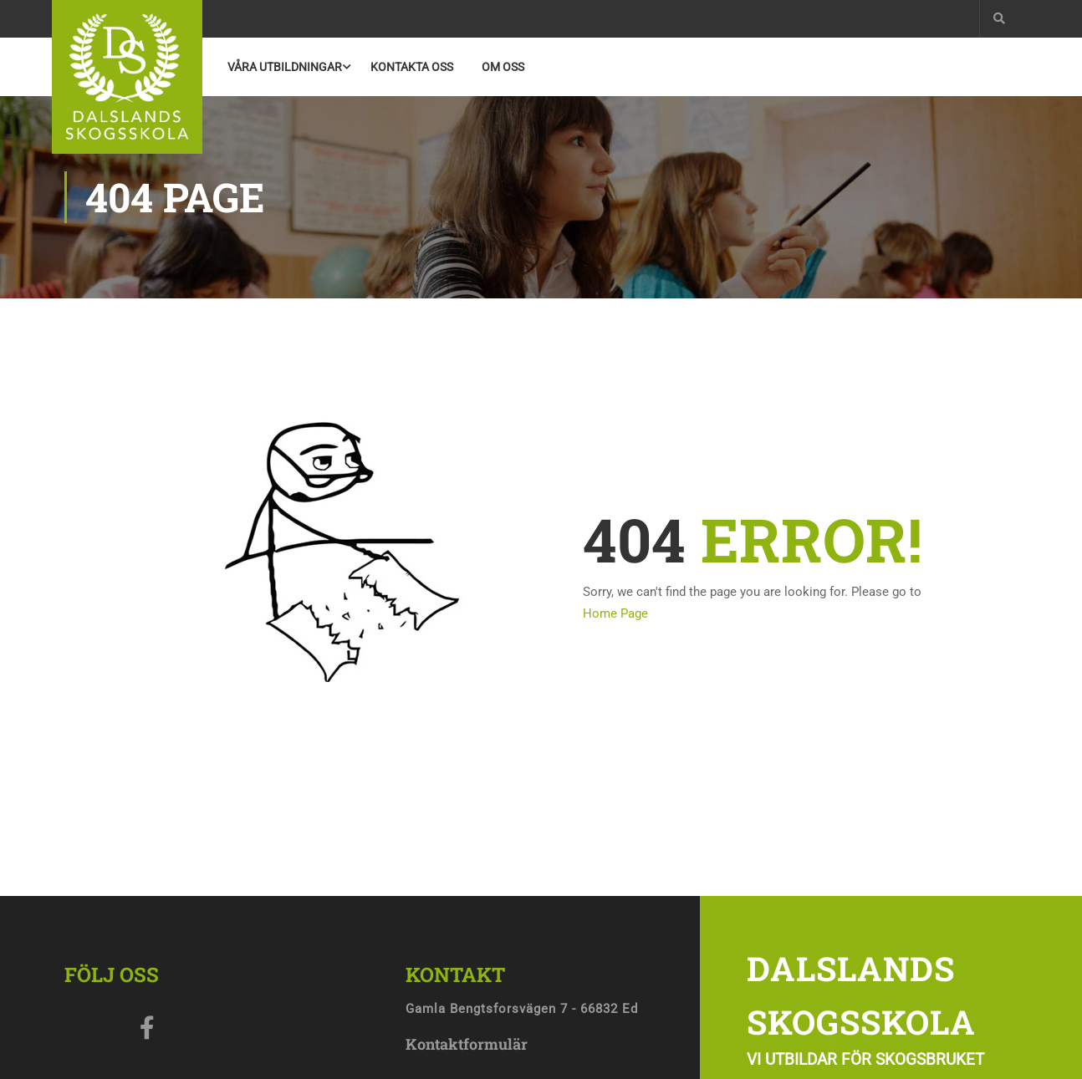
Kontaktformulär (467, 1044)
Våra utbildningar (284, 67)
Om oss (503, 67)
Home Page (615, 613)
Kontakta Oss (411, 67)
